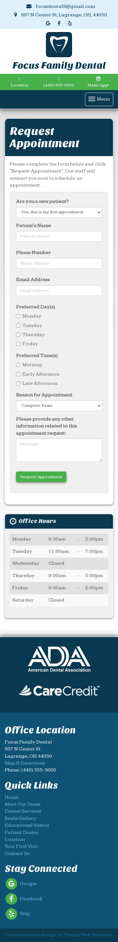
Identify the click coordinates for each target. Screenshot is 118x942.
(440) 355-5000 (58, 82)
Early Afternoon (37, 374)
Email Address (33, 280)
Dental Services (23, 811)
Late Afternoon (36, 383)
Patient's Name (33, 226)
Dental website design (30, 935)
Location (19, 82)
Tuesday (29, 326)
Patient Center (22, 833)
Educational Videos (27, 825)
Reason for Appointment (44, 395)
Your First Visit (21, 846)
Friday (27, 344)
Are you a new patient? (42, 201)
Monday (28, 316)
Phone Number (33, 253)
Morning (29, 365)
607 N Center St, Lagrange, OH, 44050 (60, 15)
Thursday (30, 335)
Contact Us (17, 854)
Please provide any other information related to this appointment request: (46, 426)
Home (12, 797)
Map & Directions (25, 763)
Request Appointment (41, 476)
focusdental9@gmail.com (60, 6)
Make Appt (98, 82)
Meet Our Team (22, 804)
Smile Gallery (20, 818)
